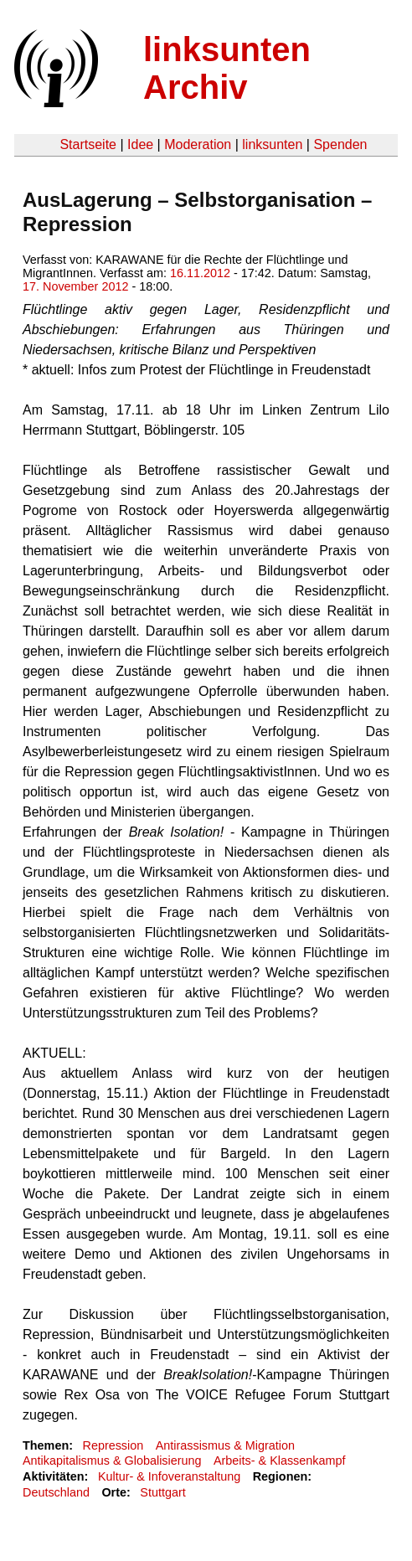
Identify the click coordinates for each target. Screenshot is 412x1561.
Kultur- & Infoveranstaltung (169, 1476)
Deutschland (56, 1492)
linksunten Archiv (227, 68)
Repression (112, 1445)
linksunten (272, 144)
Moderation (197, 144)
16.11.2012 (200, 273)
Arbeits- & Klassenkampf (280, 1460)
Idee (140, 144)
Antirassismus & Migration (225, 1445)
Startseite (87, 144)
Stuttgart (162, 1492)
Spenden (340, 144)
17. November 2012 (75, 286)
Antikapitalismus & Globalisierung (112, 1460)
